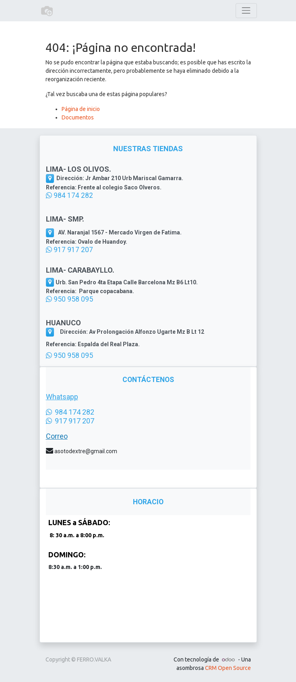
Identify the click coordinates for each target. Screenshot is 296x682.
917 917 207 (69, 250)
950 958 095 (69, 299)
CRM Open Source (228, 668)
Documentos (78, 117)
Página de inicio (81, 109)
